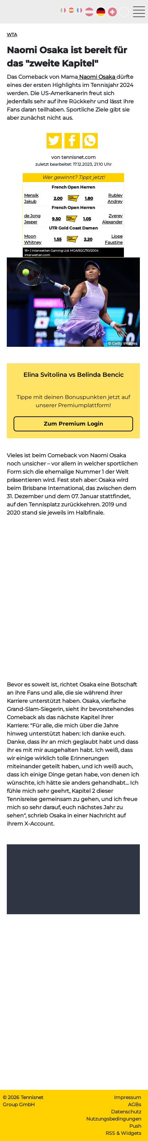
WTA (12, 34)
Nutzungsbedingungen (113, 1119)
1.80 (89, 198)
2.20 (88, 239)
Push (135, 1126)
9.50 (56, 218)
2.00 (58, 198)
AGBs (134, 1104)
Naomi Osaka (97, 77)
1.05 (87, 218)
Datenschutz (126, 1112)
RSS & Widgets (123, 1133)
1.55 (57, 239)
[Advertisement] (74, 598)
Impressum (127, 1097)
